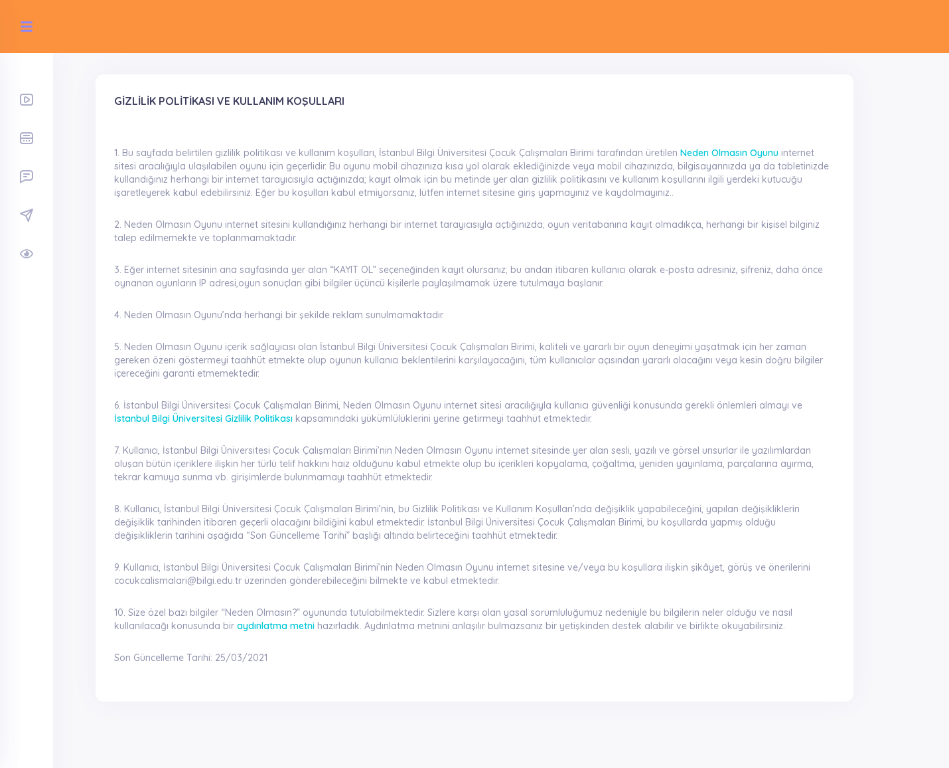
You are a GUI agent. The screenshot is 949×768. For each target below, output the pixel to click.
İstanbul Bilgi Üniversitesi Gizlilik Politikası (203, 419)
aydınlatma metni (276, 626)
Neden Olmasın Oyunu (729, 153)
